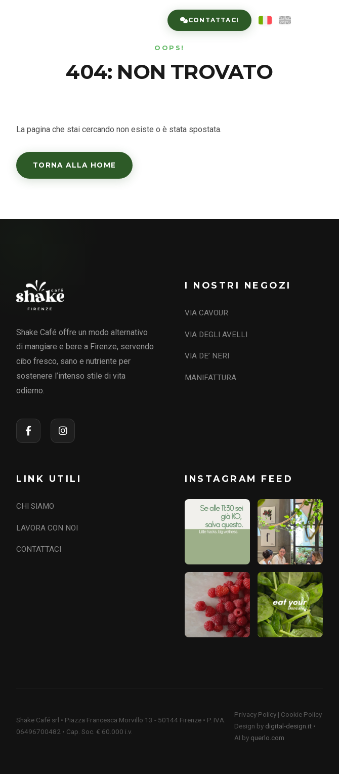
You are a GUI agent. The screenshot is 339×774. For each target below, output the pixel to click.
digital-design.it (288, 726)
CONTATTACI (38, 549)
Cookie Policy (301, 714)
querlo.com (267, 738)
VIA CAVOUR (206, 312)
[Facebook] (28, 431)
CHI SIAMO (35, 506)
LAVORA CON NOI (47, 528)
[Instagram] (63, 431)
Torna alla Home (74, 165)
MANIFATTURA (210, 377)
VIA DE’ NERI (207, 355)
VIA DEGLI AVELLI (216, 334)
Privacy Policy (255, 714)
